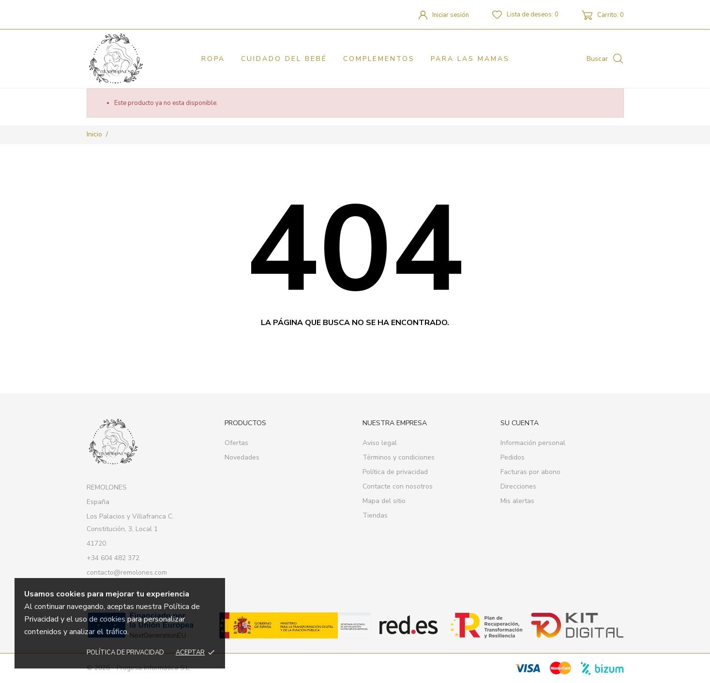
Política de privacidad (125, 652)
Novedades (242, 457)
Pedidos (512, 457)
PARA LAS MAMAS (470, 58)
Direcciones (518, 486)
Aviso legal (380, 442)
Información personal (532, 442)
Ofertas (236, 442)
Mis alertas (517, 500)
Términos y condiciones (399, 457)
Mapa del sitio (384, 500)
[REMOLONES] (129, 59)
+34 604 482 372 (113, 558)
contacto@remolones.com (127, 572)
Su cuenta (519, 423)
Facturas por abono (530, 471)
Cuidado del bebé (284, 58)
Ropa (213, 58)
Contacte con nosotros (398, 486)
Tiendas (375, 515)
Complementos (379, 58)
